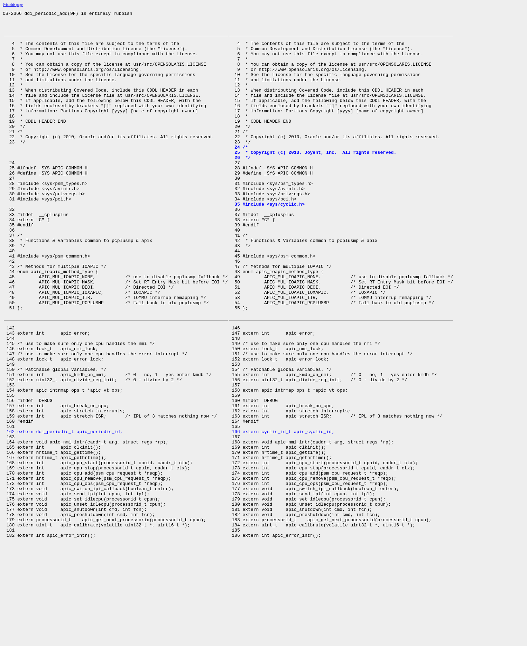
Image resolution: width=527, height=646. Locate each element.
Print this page (13, 5)
